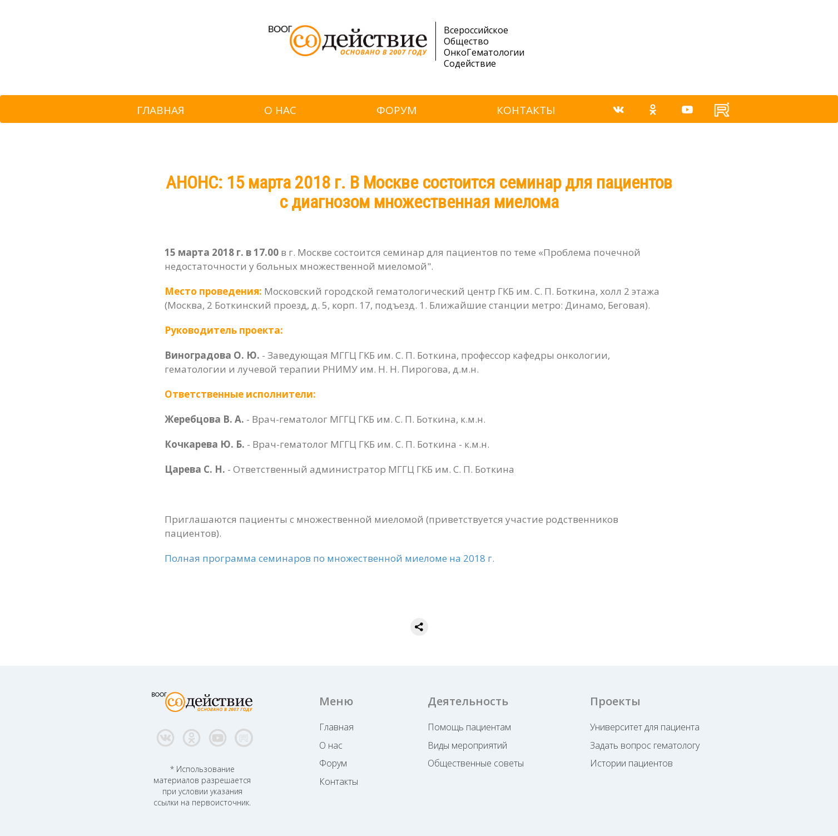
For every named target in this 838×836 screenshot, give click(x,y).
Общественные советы (476, 763)
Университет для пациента (645, 727)
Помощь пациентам (469, 727)
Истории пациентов (631, 763)
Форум (333, 763)
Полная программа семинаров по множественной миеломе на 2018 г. (329, 558)
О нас (331, 745)
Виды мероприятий (467, 745)
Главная (336, 727)
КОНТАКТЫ (526, 110)
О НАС (280, 110)
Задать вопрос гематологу (645, 745)
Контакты (338, 781)
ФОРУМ (396, 110)
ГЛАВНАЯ (160, 110)
